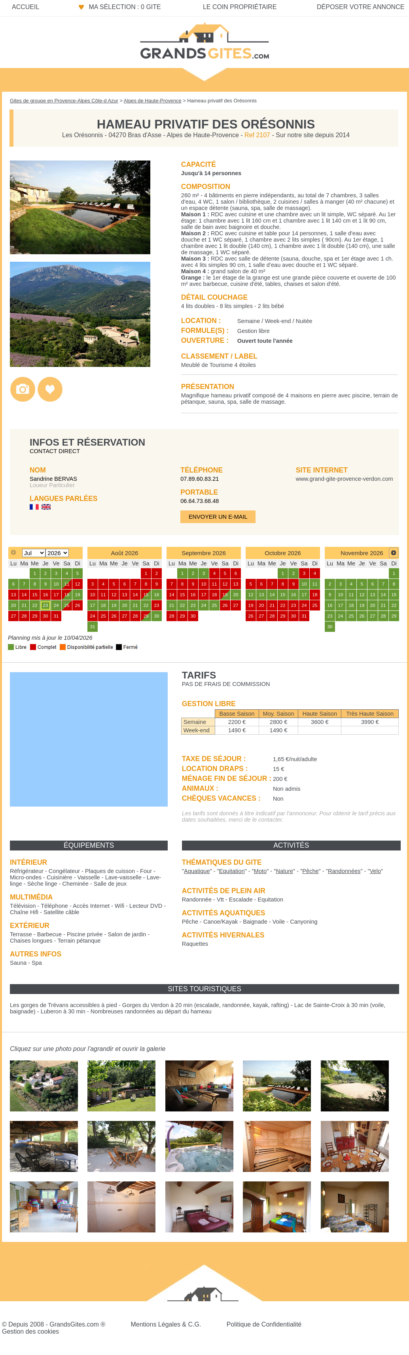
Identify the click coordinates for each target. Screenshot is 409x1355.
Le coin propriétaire (239, 7)
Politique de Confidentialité (264, 1324)
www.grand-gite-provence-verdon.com (344, 479)
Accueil (25, 7)
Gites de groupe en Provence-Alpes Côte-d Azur (64, 101)
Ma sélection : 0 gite (125, 7)
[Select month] (33, 553)
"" (197, 871)
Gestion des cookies (30, 1331)
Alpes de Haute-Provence (153, 101)
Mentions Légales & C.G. (166, 1324)
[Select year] (57, 553)
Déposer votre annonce (360, 7)
